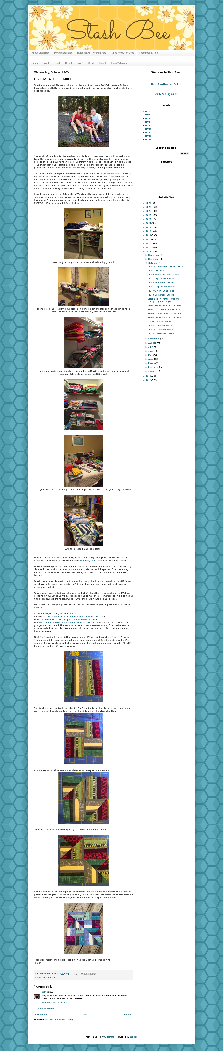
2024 (149, 211)
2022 (149, 219)
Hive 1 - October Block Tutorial (164, 309)
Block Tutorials (119, 63)
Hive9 (148, 139)
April (151, 359)
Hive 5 (91, 63)
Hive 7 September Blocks (161, 278)
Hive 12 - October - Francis (162, 333)
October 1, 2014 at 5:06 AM (55, 1002)
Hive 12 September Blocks (161, 286)
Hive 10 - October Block (160, 329)
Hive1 (148, 111)
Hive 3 (68, 63)
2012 (148, 380)
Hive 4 (80, 63)
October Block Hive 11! (159, 321)
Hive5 (148, 125)
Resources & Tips (148, 53)
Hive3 (148, 118)
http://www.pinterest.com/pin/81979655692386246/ (67, 622)
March (151, 363)
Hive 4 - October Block (160, 325)
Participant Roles (63, 53)
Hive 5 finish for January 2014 (164, 274)
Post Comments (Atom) (60, 1019)
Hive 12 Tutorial (156, 270)
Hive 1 (45, 63)
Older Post (126, 1014)
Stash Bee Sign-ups (165, 94)
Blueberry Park (87, 560)
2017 (148, 239)
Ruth (43, 992)
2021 (148, 223)
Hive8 (148, 135)
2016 (148, 243)
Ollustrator (109, 1037)
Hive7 (148, 132)
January (152, 371)
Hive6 (148, 128)
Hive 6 (102, 63)
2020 (149, 227)
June (151, 351)
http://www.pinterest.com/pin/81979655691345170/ (75, 616)
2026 (149, 203)
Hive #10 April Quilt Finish (161, 291)
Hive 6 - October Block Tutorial (164, 313)
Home (35, 63)
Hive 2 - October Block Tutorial (164, 305)
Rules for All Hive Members (91, 53)
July (150, 346)
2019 (148, 231)
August (152, 343)
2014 (44, 977)
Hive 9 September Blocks (161, 282)
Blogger (134, 1037)
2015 (148, 247)
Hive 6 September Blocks (161, 294)
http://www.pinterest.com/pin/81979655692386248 (66, 619)
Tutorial (51, 977)
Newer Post (41, 1014)
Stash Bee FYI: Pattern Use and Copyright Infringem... (164, 300)
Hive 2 (57, 63)
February (153, 367)
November (154, 259)
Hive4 (148, 121)
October (153, 263)
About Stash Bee (40, 53)
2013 (148, 376)
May (150, 355)
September (154, 338)
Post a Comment (46, 1008)
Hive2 (148, 114)
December (154, 255)
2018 (148, 235)
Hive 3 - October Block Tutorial (164, 317)
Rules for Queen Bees (122, 53)
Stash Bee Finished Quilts (166, 84)
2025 (149, 207)
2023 (149, 215)
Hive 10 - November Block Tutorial (166, 266)
